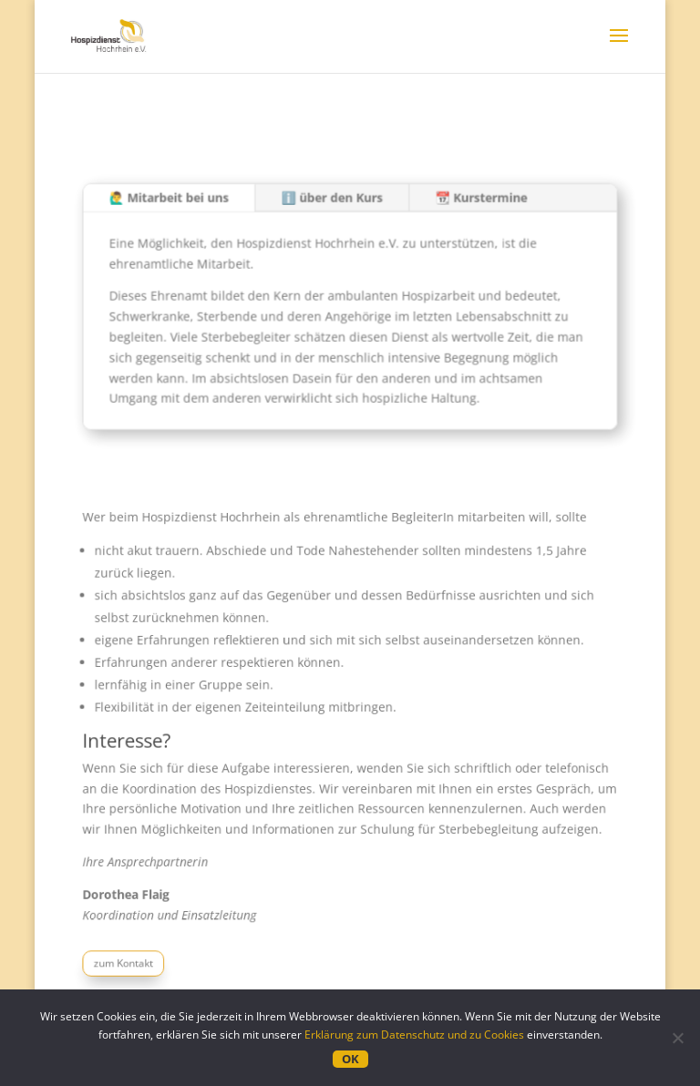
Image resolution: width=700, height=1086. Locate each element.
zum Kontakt (137, 949)
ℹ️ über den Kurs (332, 203)
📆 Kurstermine (473, 203)
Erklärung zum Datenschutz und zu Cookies (414, 1034)
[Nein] (677, 1038)
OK (350, 1058)
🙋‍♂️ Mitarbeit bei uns (180, 203)
